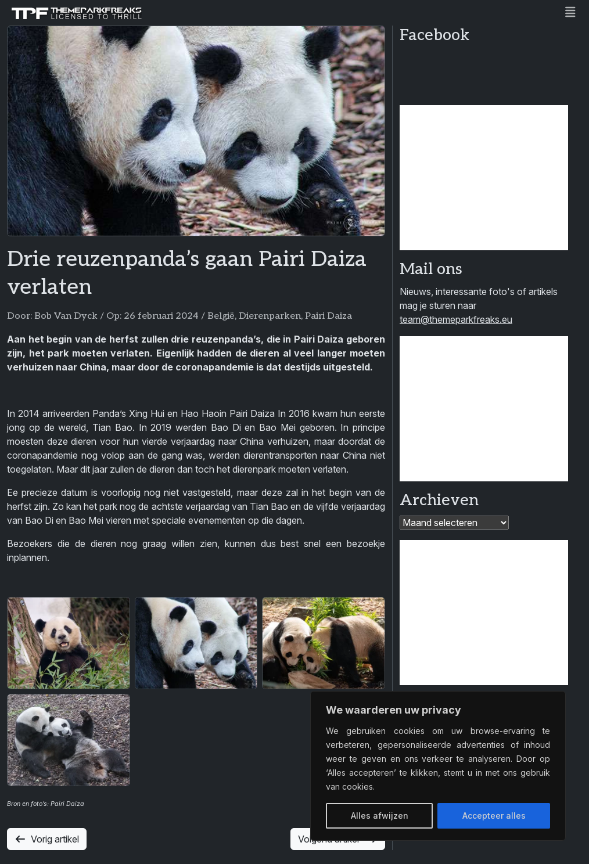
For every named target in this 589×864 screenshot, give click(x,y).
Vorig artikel (47, 839)
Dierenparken (270, 316)
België (221, 316)
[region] (438, 766)
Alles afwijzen (379, 815)
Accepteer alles (494, 815)
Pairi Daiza (328, 316)
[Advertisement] (484, 177)
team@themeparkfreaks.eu (456, 319)
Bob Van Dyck (66, 316)
